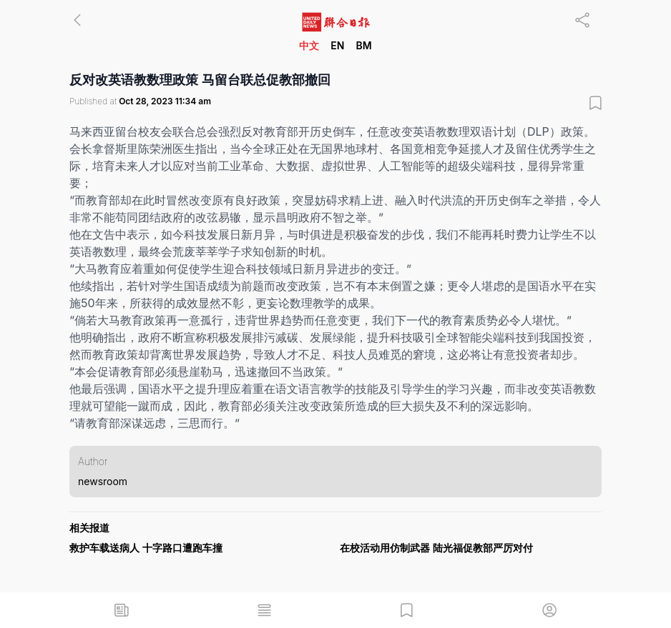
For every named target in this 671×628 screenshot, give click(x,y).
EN (337, 45)
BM (363, 45)
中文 (309, 45)
